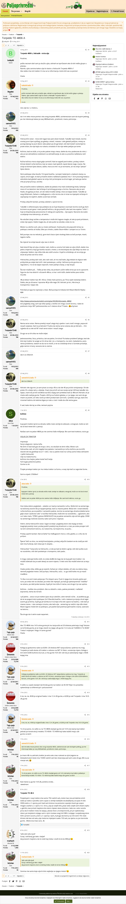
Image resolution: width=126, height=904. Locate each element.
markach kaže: (27, 857)
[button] (21, 11)
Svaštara (98, 53)
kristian (11, 749)
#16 (88, 739)
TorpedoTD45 (10, 146)
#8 (88, 373)
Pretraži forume (16, 15)
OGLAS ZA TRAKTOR (28, 436)
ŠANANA (10, 654)
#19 (88, 830)
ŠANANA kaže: (27, 670)
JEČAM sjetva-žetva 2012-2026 (107, 72)
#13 (88, 666)
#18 (88, 789)
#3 (88, 113)
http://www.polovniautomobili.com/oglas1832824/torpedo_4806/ (45, 301)
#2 (88, 81)
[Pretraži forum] (117, 11)
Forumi (5, 11)
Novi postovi (5, 15)
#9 (88, 410)
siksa (11, 421)
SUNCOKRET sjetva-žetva (105, 82)
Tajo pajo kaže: (27, 770)
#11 (88, 622)
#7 (88, 351)
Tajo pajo (11, 632)
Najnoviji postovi (99, 45)
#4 (88, 135)
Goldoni (98, 69)
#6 (88, 320)
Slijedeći (19, 45)
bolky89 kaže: (26, 85)
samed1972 (10, 123)
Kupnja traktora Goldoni (104, 64)
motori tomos (101, 56)
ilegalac (11, 91)
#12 (88, 644)
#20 (88, 852)
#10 (88, 479)
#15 (88, 715)
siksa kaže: (25, 484)
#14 (88, 692)
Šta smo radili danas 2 (104, 49)
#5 (88, 297)
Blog (27, 11)
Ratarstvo (99, 79)
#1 (88, 50)
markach (10, 841)
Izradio (81, 893)
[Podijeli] (86, 49)
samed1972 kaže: (28, 378)
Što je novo (15, 11)
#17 (88, 765)
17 (14, 45)
